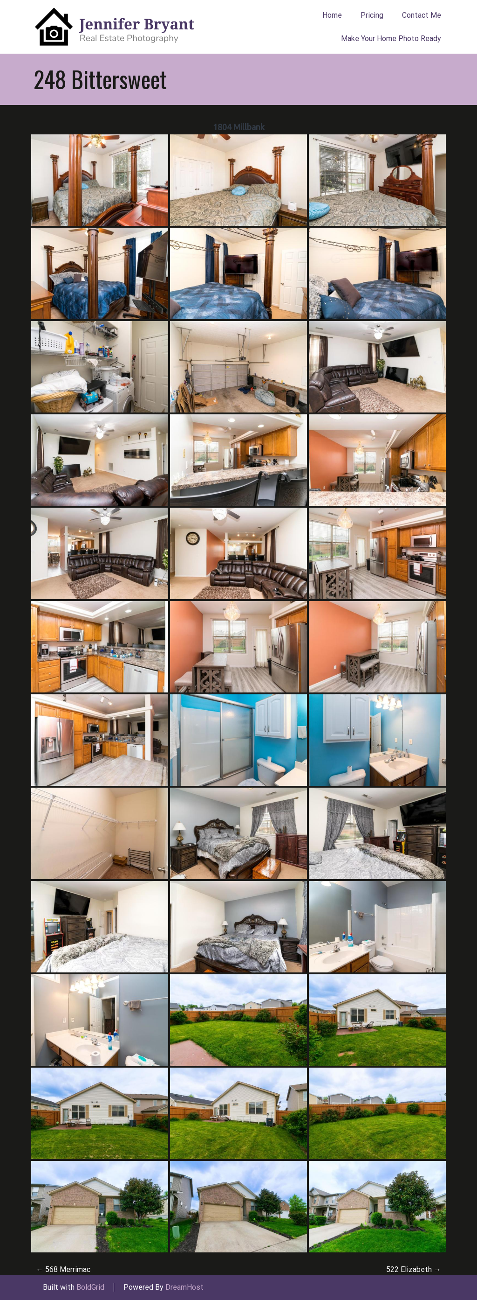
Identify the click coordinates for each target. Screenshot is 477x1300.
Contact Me (421, 15)
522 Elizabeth (413, 1269)
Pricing (372, 15)
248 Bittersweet (100, 79)
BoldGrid (90, 1287)
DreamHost (184, 1287)
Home (332, 15)
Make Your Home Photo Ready (391, 38)
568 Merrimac (63, 1269)
